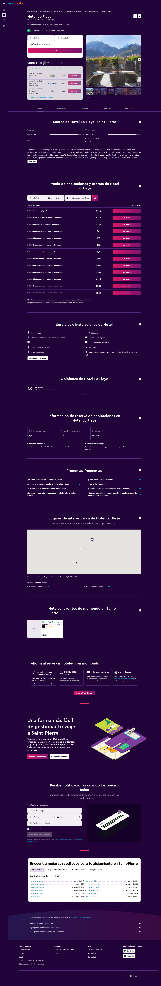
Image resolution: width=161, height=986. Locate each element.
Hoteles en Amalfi (37, 893)
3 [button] (44, 64)
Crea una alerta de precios (123, 678)
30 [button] (77, 80)
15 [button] (71, 70)
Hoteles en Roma (37, 881)
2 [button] (76, 59)
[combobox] (57, 810)
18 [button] (50, 75)
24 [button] (45, 80)
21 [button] (66, 75)
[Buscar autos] (4, 19)
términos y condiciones (63, 839)
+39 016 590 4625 (34, 27)
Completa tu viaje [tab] (96, 870)
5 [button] (55, 64)
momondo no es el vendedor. (85, 923)
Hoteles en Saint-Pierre (92, 11)
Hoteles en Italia (59, 11)
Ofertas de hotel (32, 11)
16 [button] (77, 70)
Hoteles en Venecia (37, 884)
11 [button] (50, 70)
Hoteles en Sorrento (92, 887)
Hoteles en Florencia (92, 884)
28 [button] (66, 80)
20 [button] (61, 75)
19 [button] (55, 75)
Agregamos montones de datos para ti (85, 927)
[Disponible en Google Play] (129, 951)
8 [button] (71, 64)
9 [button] (76, 64)
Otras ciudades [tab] (37, 870)
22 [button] (71, 75)
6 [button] (60, 64)
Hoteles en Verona (37, 887)
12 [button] (55, 70)
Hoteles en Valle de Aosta (74, 11)
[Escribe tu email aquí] (57, 823)
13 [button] (61, 70)
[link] (84, 693)
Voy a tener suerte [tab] (78, 870)
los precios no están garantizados (81, 917)
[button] (3, 3)
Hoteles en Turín (90, 897)
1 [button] (71, 59)
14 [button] (66, 70)
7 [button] (66, 64)
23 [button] (77, 75)
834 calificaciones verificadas (52, 30)
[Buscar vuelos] (4, 10)
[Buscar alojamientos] (4, 15)
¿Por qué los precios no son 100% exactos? (85, 931)
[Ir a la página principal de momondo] (15, 3)
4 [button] (50, 64)
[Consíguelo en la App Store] (129, 956)
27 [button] (61, 80)
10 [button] (45, 70)
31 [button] (45, 86)
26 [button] (55, 80)
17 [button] (44, 75)
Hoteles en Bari (36, 897)
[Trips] (4, 26)
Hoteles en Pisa (90, 893)
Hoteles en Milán (91, 881)
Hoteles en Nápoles (37, 890)
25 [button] (50, 80)
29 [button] (71, 80)
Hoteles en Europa (46, 11)
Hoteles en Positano (92, 890)
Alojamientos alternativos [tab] (57, 870)
